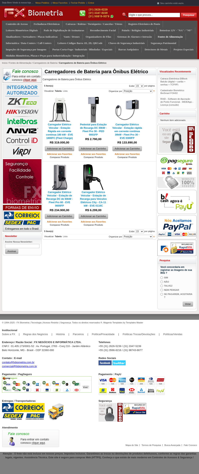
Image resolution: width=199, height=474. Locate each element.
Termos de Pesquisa (151, 445)
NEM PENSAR (171, 290)
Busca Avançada (172, 445)
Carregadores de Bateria (45, 63)
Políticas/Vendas (172, 334)
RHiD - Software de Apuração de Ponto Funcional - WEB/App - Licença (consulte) (176, 102)
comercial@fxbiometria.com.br (19, 366)
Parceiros (78, 334)
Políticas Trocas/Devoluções (139, 334)
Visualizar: (49, 91)
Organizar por (115, 91)
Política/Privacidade (103, 334)
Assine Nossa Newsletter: (19, 242)
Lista (65, 91)
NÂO (166, 282)
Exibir (132, 86)
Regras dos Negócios (35, 334)
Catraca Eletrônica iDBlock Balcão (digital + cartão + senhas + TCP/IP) (173, 81)
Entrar (91, 3)
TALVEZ (168, 286)
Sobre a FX (8, 334)
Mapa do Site (132, 445)
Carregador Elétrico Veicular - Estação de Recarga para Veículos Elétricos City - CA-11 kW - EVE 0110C (93, 199)
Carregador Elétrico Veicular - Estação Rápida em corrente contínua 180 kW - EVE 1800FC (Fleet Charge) (59, 131)
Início (4, 63)
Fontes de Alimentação (20, 63)
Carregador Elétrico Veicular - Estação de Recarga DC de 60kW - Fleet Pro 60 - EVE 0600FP (59, 199)
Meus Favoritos (60, 3)
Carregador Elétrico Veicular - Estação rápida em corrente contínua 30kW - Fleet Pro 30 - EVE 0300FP (127, 131)
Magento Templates (112, 322)
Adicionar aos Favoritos (59, 154)
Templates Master (134, 322)
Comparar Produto (59, 157)
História (60, 334)
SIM (166, 277)
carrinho (169, 3)
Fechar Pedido (78, 3)
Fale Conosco (190, 445)
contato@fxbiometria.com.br (18, 362)
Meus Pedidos (42, 3)
